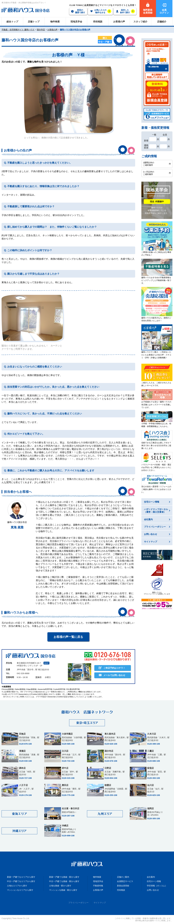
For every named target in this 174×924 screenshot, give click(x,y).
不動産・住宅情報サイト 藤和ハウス (18, 29)
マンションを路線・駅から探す (63, 890)
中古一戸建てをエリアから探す (21, 881)
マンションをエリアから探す (20, 890)
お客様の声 (52, 29)
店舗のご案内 (123, 877)
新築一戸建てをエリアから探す (21, 877)
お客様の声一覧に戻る (68, 636)
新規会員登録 (123, 886)
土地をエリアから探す (17, 886)
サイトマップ (100, 902)
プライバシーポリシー (78, 902)
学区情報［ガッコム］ (157, 886)
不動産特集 (98, 886)
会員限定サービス (125, 881)
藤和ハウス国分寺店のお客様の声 (75, 29)
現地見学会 (98, 881)
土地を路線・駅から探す (60, 886)
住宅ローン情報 (154, 881)
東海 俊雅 (17, 527)
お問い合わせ (153, 890)
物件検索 (97, 877)
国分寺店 (41, 29)
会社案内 (151, 877)
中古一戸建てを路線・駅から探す (64, 881)
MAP (46, 663)
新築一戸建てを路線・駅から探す (64, 877)
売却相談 (121, 890)
